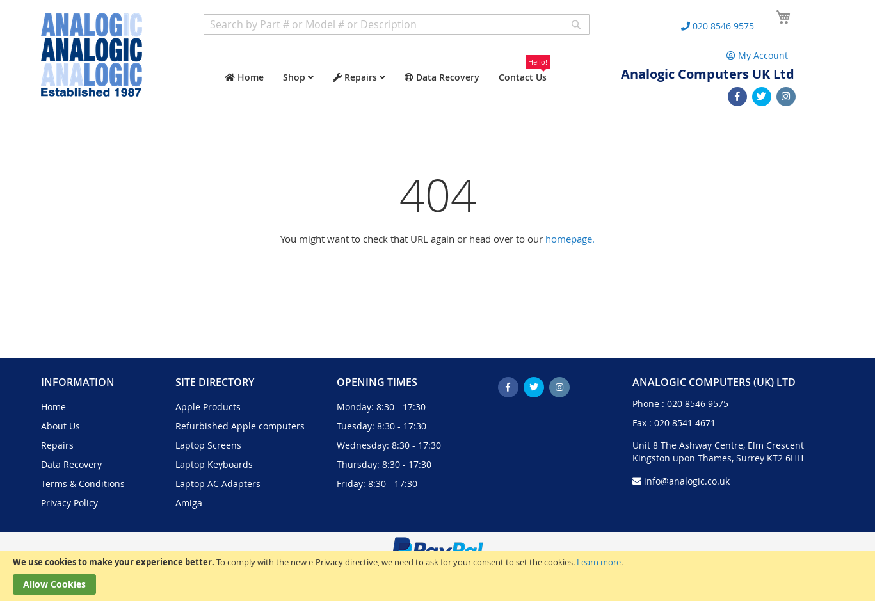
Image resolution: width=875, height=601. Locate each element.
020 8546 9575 (697, 403)
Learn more (599, 562)
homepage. (570, 238)
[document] (437, 576)
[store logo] (91, 55)
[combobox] (397, 24)
